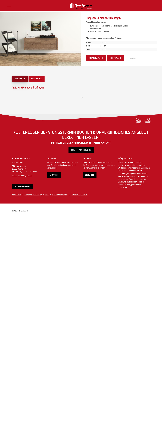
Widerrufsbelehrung (60, 195)
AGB (47, 195)
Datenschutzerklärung (33, 195)
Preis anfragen (115, 58)
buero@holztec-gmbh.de (22, 176)
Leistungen (54, 175)
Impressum (16, 195)
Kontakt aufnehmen (22, 186)
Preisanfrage (36, 79)
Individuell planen (96, 58)
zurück (133, 58)
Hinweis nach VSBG (79, 195)
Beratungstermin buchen (81, 150)
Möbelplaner (20, 79)
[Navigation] (9, 5)
